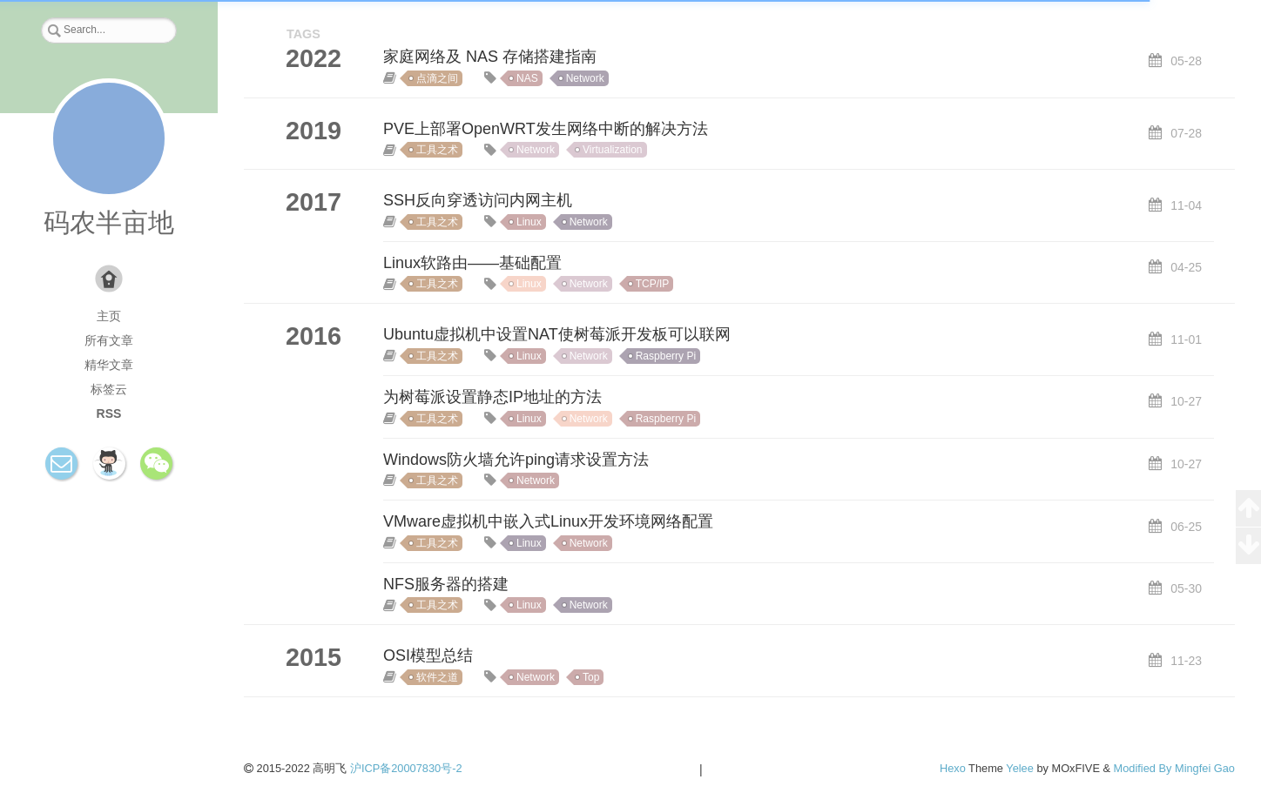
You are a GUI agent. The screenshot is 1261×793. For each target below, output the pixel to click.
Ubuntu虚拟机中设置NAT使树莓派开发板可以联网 (557, 334)
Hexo (953, 768)
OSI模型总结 (428, 655)
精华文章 (108, 365)
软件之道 (437, 677)
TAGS (303, 34)
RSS (109, 413)
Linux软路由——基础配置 (472, 263)
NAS (527, 78)
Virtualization (612, 150)
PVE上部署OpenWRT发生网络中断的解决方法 (545, 129)
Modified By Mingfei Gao (1174, 768)
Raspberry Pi (666, 356)
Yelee (1020, 768)
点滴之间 (437, 78)
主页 (109, 316)
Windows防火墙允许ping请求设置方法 (516, 459)
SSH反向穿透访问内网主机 (477, 200)
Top (591, 677)
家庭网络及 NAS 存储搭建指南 (490, 56)
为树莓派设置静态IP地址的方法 (492, 397)
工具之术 (437, 150)
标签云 (109, 389)
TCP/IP (653, 284)
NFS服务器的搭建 (446, 584)
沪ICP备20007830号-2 (406, 768)
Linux (529, 222)
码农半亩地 (109, 222)
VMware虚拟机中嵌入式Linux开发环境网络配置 (548, 521)
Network (585, 78)
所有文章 (108, 340)
